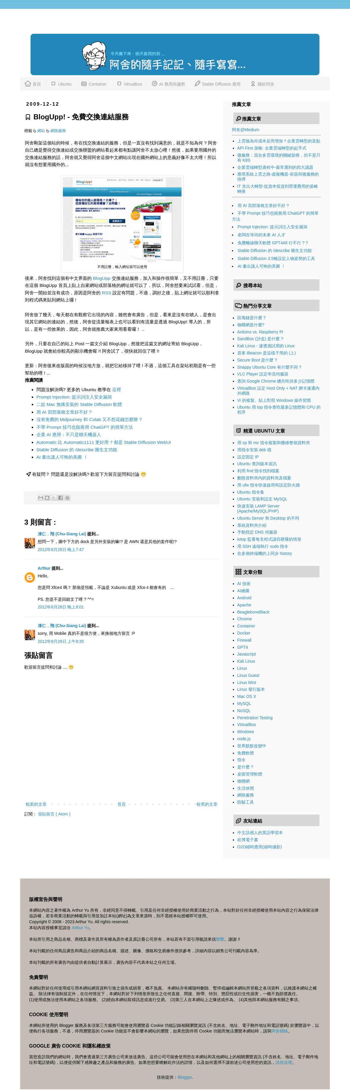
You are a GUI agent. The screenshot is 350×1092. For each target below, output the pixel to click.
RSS (106, 292)
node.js (244, 738)
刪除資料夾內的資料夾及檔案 (264, 478)
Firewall (244, 640)
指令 (241, 759)
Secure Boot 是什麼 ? (257, 360)
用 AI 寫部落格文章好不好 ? (64, 412)
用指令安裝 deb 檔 (254, 449)
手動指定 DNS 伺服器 (257, 532)
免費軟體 (245, 753)
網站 (41, 131)
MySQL (244, 703)
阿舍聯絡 (279, 1031)
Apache (244, 605)
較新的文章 (36, 804)
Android (244, 597)
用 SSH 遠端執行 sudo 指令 (263, 546)
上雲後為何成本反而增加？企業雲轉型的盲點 (278, 141)
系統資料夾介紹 (251, 525)
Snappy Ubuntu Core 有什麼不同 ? (269, 367)
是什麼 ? (245, 767)
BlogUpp (101, 278)
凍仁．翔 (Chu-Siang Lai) (62, 533)
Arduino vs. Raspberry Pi (260, 332)
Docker (243, 633)
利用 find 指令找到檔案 (258, 470)
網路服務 (58, 131)
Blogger (185, 1077)
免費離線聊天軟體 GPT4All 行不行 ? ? (273, 242)
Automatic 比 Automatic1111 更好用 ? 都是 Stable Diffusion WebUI (103, 442)
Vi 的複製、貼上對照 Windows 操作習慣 (274, 400)
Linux (242, 668)
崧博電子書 (247, 839)
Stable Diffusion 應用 (217, 83)
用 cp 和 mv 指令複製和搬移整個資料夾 (273, 442)
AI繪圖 (243, 590)
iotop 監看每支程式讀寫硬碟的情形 (269, 539)
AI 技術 (244, 583)
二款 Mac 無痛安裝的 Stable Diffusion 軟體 (79, 404)
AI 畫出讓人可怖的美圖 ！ (62, 457)
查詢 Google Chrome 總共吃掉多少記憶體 (276, 381)
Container (93, 83)
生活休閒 (245, 788)
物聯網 (243, 781)
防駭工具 (245, 802)
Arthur (45, 568)
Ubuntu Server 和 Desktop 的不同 (268, 518)
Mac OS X (246, 696)
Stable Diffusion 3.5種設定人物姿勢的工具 (276, 258)
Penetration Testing (255, 717)
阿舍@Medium (245, 129)
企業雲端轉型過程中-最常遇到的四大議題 (275, 167)
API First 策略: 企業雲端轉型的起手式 (271, 148)
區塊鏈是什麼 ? (251, 317)
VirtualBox (246, 724)
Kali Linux (246, 661)
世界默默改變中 (251, 745)
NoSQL (244, 710)
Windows (245, 731)
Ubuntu (60, 83)
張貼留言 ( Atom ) (54, 814)
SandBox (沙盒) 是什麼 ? (260, 338)
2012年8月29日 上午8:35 (61, 641)
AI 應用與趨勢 (168, 83)
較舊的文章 (207, 804)
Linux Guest (248, 675)
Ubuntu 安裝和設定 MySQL (262, 499)
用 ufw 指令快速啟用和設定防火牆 (268, 485)
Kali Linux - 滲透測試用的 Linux (266, 345)
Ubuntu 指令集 (250, 492)
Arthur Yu (80, 927)
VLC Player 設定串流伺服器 (263, 374)
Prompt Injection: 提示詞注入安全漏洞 (74, 396)
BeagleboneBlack (253, 612)
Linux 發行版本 (251, 689)
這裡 (116, 389)
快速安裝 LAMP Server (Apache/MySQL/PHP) (258, 508)
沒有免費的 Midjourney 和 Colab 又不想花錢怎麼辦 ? (89, 419)
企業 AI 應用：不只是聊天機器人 (68, 434)
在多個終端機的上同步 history (264, 553)
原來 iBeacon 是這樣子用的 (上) (266, 353)
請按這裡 (284, 1062)
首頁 (32, 83)
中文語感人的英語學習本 (260, 832)
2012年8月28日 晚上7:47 (61, 549)
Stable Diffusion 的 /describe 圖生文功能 (76, 449)
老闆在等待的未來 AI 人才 (261, 234)
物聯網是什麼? (251, 324)
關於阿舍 (261, 83)
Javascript (246, 654)
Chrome (244, 618)
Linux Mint (246, 682)
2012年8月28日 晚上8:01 (61, 607)
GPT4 (242, 647)
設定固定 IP (248, 457)
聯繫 (220, 939)
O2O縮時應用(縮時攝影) (259, 846)
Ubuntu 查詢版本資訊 (257, 463)
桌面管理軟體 (249, 774)
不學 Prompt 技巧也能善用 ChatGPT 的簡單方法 (84, 427)
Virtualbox (129, 83)
